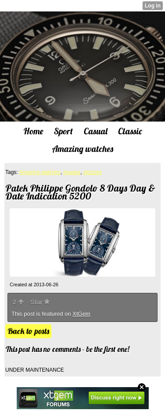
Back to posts (28, 331)
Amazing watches (39, 172)
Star (40, 302)
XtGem (81, 313)
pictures (92, 172)
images (72, 172)
